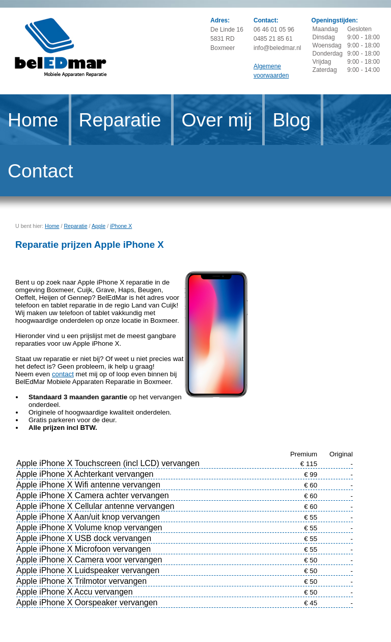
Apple (98, 226)
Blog (291, 120)
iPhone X (121, 226)
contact (63, 374)
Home (33, 120)
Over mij (216, 120)
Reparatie (120, 120)
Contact (40, 171)
